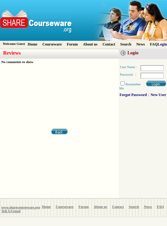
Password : (128, 74)
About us (90, 44)
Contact (108, 44)
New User (158, 95)
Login (162, 44)
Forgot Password (133, 95)
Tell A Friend (10, 211)
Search (125, 44)
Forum (72, 44)
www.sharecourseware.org (20, 207)
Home (32, 44)
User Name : (128, 67)
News (140, 44)
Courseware (52, 44)
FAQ (154, 44)
